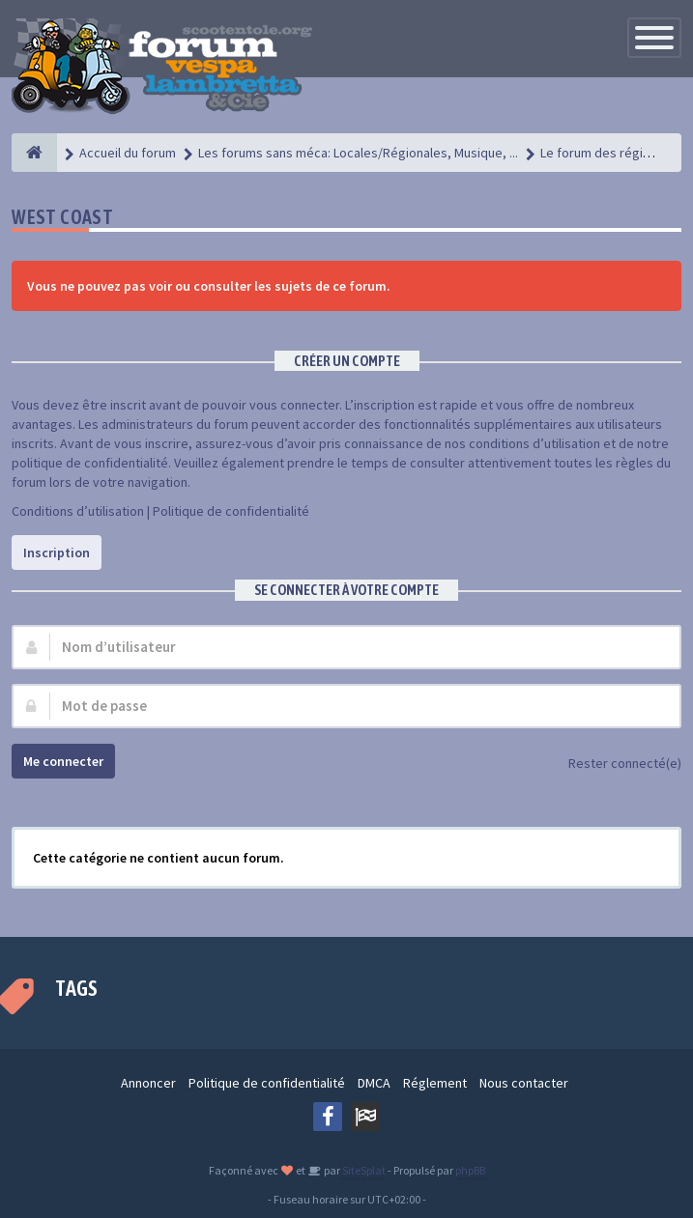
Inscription (56, 552)
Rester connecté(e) (614, 764)
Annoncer (148, 1082)
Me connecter (63, 761)
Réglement (435, 1082)
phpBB (470, 1170)
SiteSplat (363, 1170)
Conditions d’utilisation (78, 511)
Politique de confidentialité (231, 511)
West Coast (62, 217)
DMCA (374, 1082)
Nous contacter (523, 1082)
